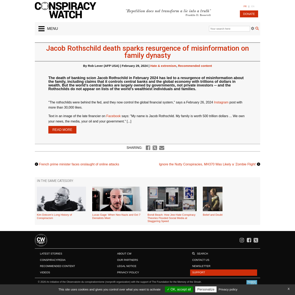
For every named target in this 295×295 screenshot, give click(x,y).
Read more (62, 129)
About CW (124, 253)
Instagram (221, 102)
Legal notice (126, 266)
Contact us (200, 259)
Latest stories (51, 253)
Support (198, 272)
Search (202, 253)
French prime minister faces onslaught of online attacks (79, 164)
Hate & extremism (163, 65)
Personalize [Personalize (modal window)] (205, 289)
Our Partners (127, 259)
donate (249, 14)
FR (245, 6)
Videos (45, 272)
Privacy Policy (128, 272)
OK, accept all (179, 289)
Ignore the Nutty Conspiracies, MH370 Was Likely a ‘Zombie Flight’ (207, 164)
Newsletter (201, 266)
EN (252, 6)
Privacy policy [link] (228, 289)
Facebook (113, 116)
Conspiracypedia (53, 259)
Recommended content (195, 65)
